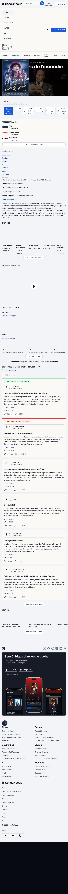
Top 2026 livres (41, 748)
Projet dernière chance (11, 734)
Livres (38, 744)
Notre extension (8, 795)
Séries (38, 726)
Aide (3, 798)
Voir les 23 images (9, 316)
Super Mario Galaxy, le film (12, 737)
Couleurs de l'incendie (37, 62)
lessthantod (17, 386)
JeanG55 (16, 462)
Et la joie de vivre (41, 752)
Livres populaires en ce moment (47, 758)
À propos (5, 787)
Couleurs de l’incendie (24, 196)
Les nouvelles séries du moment (47, 740)
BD (3, 762)
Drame (11, 183)
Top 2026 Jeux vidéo (10, 748)
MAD (4, 773)
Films (5, 726)
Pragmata (5, 755)
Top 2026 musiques (42, 766)
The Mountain (40, 769)
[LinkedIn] (61, 649)
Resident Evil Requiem (10, 752)
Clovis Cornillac (49, 245)
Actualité (5, 740)
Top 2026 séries (41, 731)
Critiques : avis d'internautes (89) (23, 366)
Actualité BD (7, 776)
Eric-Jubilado (17, 497)
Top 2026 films (7, 731)
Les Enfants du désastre (18, 188)
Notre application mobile (11, 791)
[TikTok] (56, 649)
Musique (39, 762)
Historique (19, 183)
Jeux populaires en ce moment (14, 758)
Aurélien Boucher (19, 569)
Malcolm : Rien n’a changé (45, 737)
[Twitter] (44, 649)
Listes (5, 609)
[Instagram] (52, 649)
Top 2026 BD (7, 766)
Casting (6, 223)
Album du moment (42, 776)
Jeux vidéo (8, 744)
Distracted (38, 773)
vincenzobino (17, 533)
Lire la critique (9, 407)
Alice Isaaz (33, 245)
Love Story (39, 734)
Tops (4, 334)
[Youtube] (65, 649)
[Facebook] (48, 649)
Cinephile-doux (18, 426)
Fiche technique (8, 200)
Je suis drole (40, 755)
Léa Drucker (7, 245)
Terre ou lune (7, 769)
